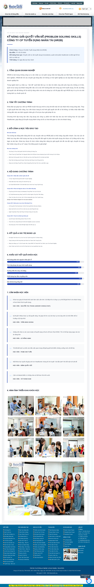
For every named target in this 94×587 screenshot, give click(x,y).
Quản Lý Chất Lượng (24, 551)
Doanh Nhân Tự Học (54, 532)
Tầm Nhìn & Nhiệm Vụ (9, 534)
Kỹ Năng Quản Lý (23, 536)
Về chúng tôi (7, 530)
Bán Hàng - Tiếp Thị (23, 542)
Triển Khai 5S (38, 555)
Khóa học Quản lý (30, 14)
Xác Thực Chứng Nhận (9, 549)
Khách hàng (53, 3)
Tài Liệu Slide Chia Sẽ (55, 542)
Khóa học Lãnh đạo (47, 14)
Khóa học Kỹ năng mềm (12, 14)
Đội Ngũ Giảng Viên (8, 536)
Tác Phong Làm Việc (39, 551)
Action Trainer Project (69, 530)
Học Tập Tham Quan (24, 557)
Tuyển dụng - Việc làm (9, 563)
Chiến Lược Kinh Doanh (40, 530)
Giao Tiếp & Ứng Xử (24, 534)
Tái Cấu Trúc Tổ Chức (40, 532)
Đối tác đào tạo (8, 557)
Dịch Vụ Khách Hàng (24, 544)
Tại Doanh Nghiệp (69, 542)
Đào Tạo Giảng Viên (24, 530)
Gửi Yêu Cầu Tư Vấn (9, 544)
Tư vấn (46, 3)
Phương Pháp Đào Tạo (9, 538)
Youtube (81, 552)
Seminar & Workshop (24, 559)
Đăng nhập (79, 3)
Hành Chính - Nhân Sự (24, 549)
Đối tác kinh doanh (8, 561)
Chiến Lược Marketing (40, 546)
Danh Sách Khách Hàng (9, 553)
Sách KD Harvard (53, 534)
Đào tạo (41, 3)
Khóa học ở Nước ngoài (66, 14)
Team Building (68, 544)
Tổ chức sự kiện (8, 540)
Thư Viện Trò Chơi (54, 551)
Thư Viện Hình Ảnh (54, 546)
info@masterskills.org (85, 540)
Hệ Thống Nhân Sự (39, 540)
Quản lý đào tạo (53, 555)
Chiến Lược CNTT (39, 553)
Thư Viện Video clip (54, 549)
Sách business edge (54, 530)
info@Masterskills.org (68, 8)
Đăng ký (60, 3)
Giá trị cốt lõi (7, 532)
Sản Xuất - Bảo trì (23, 540)
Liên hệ (73, 3)
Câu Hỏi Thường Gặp (9, 559)
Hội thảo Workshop (83, 14)
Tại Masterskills (68, 539)
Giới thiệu (35, 3)
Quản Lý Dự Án (22, 553)
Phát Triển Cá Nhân (23, 532)
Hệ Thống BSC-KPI (39, 536)
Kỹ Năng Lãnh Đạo (23, 538)
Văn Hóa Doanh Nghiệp (40, 542)
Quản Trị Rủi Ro (23, 555)
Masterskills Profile (54, 540)
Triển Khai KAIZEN (39, 557)
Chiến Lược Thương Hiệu (40, 544)
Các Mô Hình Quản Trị (55, 553)
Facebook (82, 548)
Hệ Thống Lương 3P (39, 538)
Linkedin (81, 550)
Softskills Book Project (70, 532)
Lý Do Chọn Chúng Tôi (9, 551)
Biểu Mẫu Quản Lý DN (55, 559)
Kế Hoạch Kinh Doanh (40, 534)
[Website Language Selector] (86, 9)
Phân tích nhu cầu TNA (55, 557)
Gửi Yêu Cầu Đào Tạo (9, 542)
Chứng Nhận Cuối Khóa (9, 546)
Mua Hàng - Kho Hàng (24, 546)
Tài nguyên (66, 3)
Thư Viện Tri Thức (54, 544)
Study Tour (67, 546)
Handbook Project (69, 534)
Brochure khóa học (54, 538)
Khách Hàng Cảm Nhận (9, 555)
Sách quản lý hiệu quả (55, 536)
